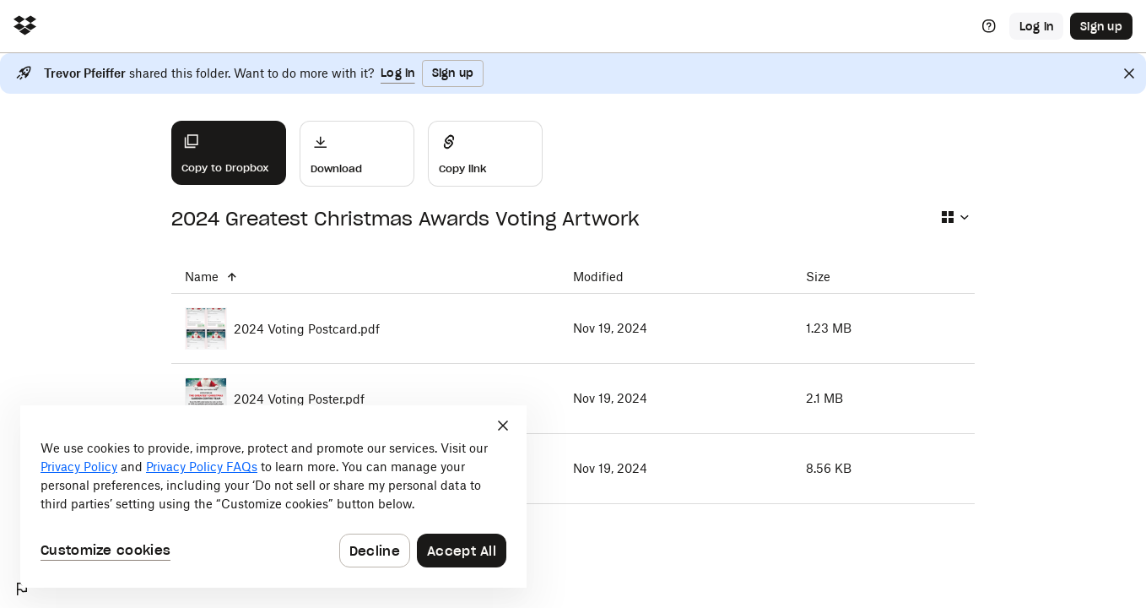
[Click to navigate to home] (25, 26)
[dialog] (273, 496)
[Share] (485, 154)
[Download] (357, 154)
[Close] (1129, 73)
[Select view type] (954, 217)
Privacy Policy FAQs (201, 466)
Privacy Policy (79, 466)
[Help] (989, 26)
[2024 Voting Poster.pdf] (365, 398)
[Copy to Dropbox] (228, 153)
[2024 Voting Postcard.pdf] (365, 328)
